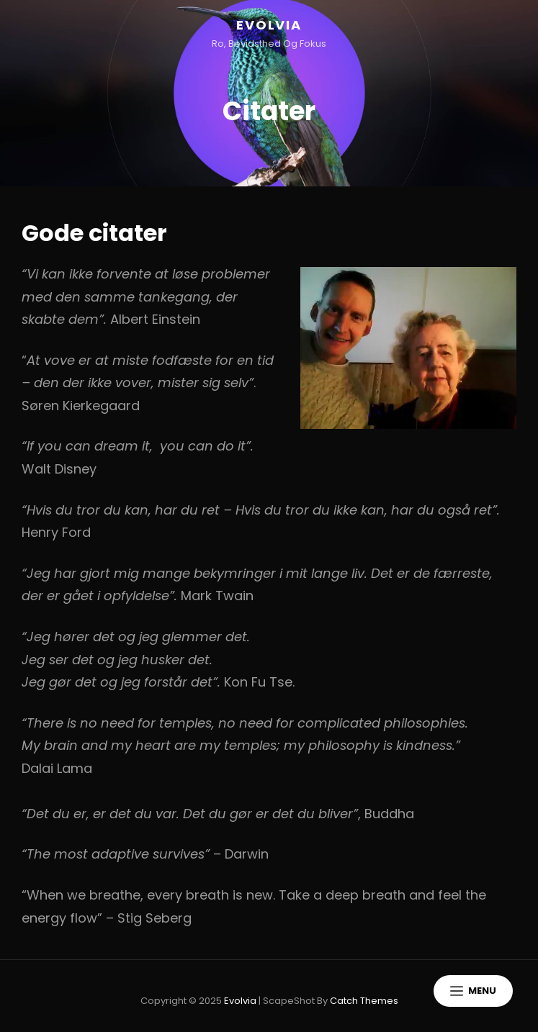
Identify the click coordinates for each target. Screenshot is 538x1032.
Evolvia (269, 25)
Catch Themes (364, 1001)
